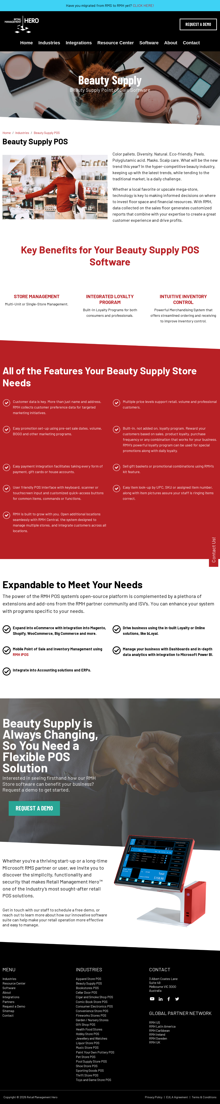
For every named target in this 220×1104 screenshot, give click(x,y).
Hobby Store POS (87, 1034)
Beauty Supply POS (89, 983)
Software (149, 42)
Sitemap (8, 1011)
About (170, 42)
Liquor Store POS (87, 1043)
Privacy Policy (153, 1097)
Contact (191, 42)
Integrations (79, 42)
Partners (8, 1002)
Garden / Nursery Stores (92, 1020)
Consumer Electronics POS (94, 1006)
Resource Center (115, 42)
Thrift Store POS (87, 1075)
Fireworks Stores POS (91, 1015)
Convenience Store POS (92, 1011)
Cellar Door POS (86, 992)
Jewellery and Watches (91, 1038)
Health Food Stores (89, 1029)
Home (26, 42)
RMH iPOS (21, 654)
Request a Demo (34, 808)
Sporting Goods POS (90, 1070)
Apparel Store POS (88, 979)
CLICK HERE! (143, 5)
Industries (49, 42)
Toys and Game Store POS (93, 1080)
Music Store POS (87, 1047)
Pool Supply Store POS (91, 1061)
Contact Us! (213, 550)
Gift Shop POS (85, 1024)
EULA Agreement (177, 1097)
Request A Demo (198, 24)
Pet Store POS (86, 1057)
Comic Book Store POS (92, 1002)
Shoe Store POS (87, 1066)
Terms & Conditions (204, 1097)
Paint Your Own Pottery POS (95, 1052)
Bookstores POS (87, 988)
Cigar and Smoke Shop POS (94, 997)
